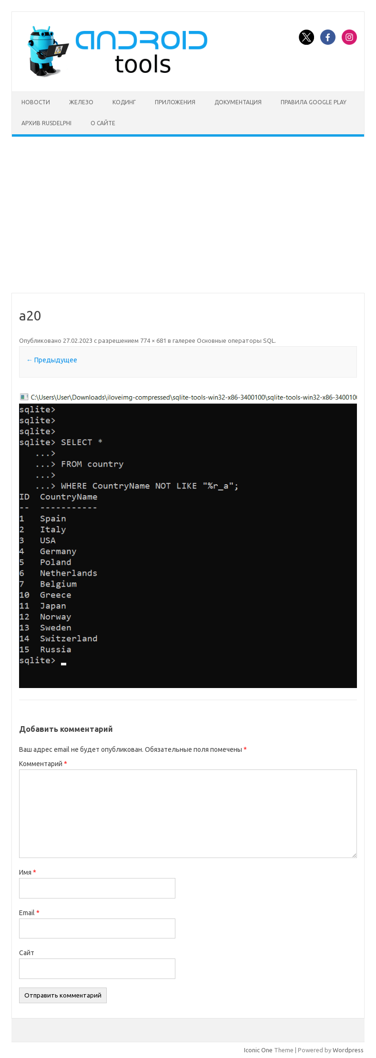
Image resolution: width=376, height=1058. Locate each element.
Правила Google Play (313, 102)
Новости (35, 102)
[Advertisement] (188, 214)
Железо (81, 102)
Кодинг (124, 102)
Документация (238, 102)
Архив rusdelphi (46, 123)
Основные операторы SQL (235, 340)
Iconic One (258, 1050)
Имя (27, 872)
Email (29, 913)
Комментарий (43, 764)
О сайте (103, 123)
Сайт (26, 953)
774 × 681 (153, 340)
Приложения (175, 102)
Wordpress (348, 1050)
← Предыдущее (51, 360)
